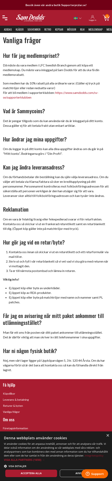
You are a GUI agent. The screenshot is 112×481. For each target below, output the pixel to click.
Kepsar (59, 29)
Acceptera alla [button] (31, 473)
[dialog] (56, 456)
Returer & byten (13, 405)
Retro (47, 29)
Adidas (8, 29)
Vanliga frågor (11, 411)
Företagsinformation (15, 428)
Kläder (20, 29)
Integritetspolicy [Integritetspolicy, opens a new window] (94, 455)
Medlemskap (95, 29)
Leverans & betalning (16, 399)
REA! (82, 29)
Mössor (71, 29)
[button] (56, 460)
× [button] (107, 435)
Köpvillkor (9, 393)
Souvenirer (33, 29)
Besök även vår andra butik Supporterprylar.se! (56, 5)
